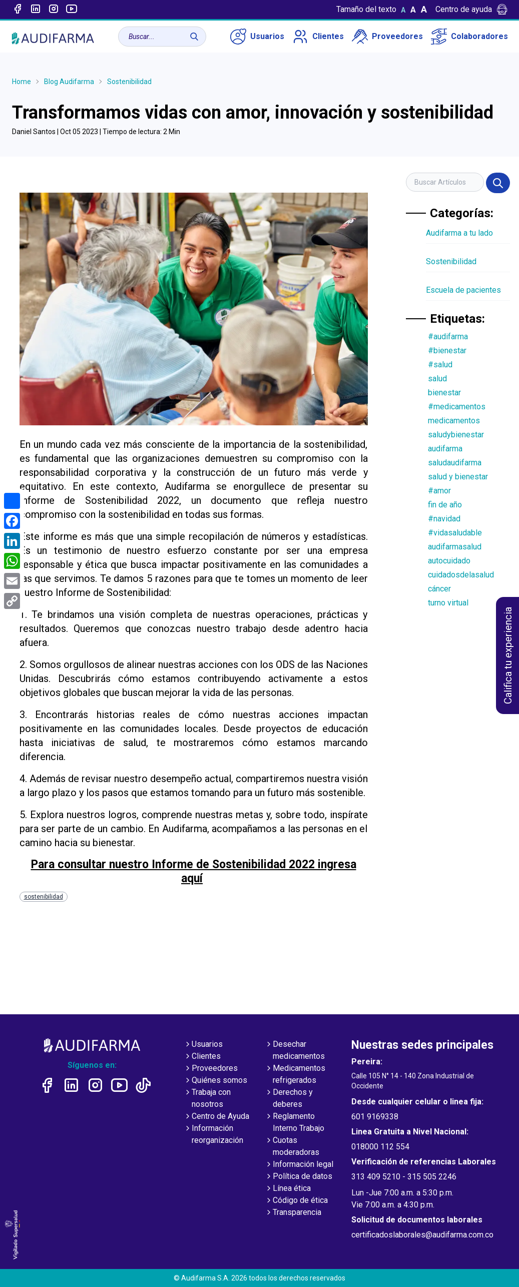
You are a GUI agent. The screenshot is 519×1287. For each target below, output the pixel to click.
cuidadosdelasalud (461, 574)
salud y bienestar (458, 476)
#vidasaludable (455, 532)
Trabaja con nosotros (207, 1098)
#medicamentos (456, 406)
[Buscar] (194, 37)
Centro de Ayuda (216, 1116)
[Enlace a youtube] (72, 10)
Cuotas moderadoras (292, 1146)
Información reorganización (213, 1134)
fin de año (445, 504)
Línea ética (288, 1188)
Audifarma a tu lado (459, 233)
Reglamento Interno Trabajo (294, 1122)
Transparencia (293, 1212)
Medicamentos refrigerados (295, 1074)
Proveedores (387, 37)
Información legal (299, 1164)
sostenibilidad (43, 896)
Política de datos (298, 1176)
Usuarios (257, 37)
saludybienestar (456, 434)
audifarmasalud (454, 546)
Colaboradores (469, 37)
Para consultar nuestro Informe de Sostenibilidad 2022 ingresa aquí (193, 872)
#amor (439, 490)
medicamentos (454, 420)
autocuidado (449, 560)
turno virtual (448, 602)
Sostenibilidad (129, 82)
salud (437, 378)
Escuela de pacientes (463, 290)
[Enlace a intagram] (54, 10)
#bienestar (447, 350)
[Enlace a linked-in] (36, 10)
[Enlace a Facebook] (18, 10)
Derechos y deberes (289, 1098)
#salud (440, 364)
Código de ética (296, 1200)
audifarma (445, 448)
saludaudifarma (454, 462)
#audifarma (448, 336)
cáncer (439, 588)
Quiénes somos (215, 1080)
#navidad (444, 518)
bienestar (444, 392)
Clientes (318, 37)
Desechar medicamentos (295, 1050)
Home (21, 82)
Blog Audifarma (69, 82)
